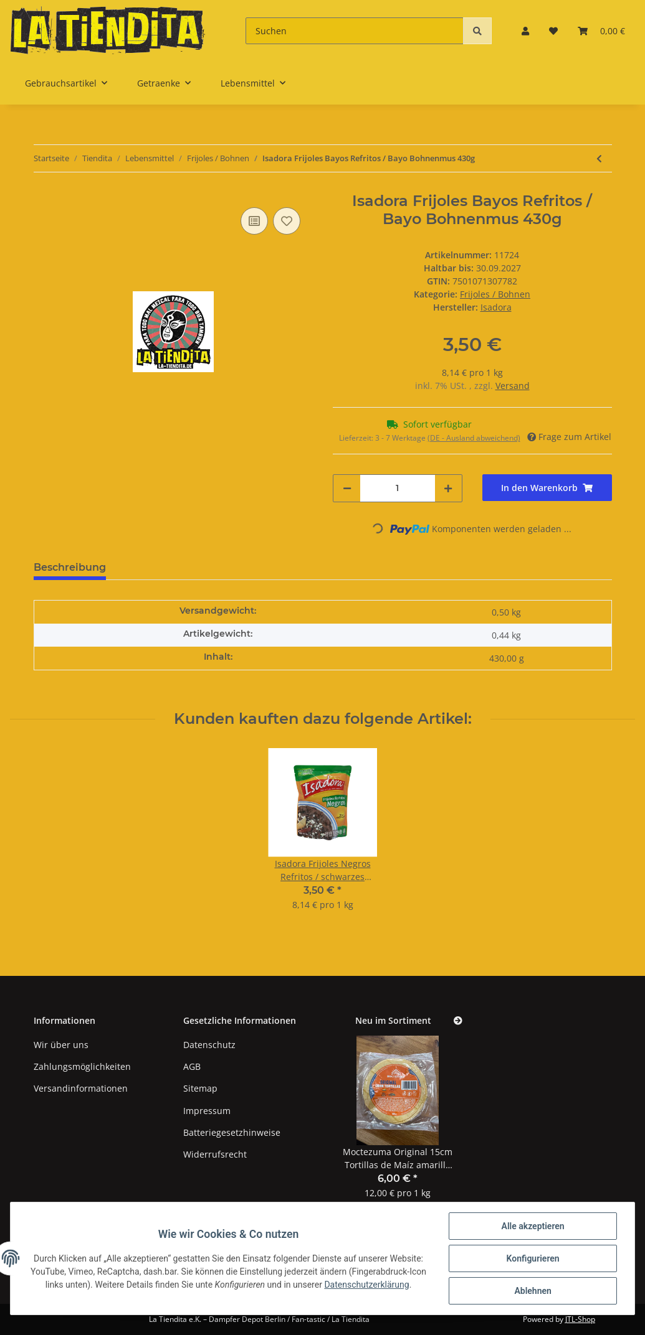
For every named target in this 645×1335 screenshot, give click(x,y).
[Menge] (397, 488)
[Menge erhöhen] (448, 488)
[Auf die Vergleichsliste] (254, 221)
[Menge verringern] (347, 488)
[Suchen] (355, 30)
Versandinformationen (81, 1088)
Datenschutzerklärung (376, 1285)
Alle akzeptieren (532, 1226)
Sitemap (200, 1088)
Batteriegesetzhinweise (231, 1132)
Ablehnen (532, 1291)
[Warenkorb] (601, 30)
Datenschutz (209, 1045)
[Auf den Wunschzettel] (286, 221)
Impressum (207, 1111)
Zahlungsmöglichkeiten (82, 1066)
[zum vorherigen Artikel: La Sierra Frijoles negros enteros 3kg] (599, 158)
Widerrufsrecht (215, 1154)
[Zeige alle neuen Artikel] (458, 1021)
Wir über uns (61, 1045)
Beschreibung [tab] (70, 567)
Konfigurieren (532, 1258)
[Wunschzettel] (553, 30)
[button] (525, 30)
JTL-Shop (580, 1319)
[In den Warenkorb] (547, 487)
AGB (192, 1066)
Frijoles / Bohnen (495, 294)
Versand (512, 385)
